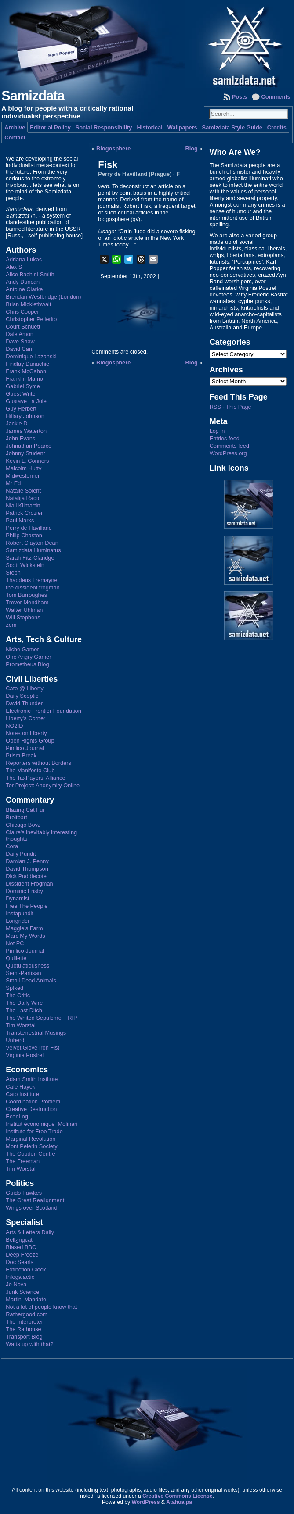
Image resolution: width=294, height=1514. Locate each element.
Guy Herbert (21, 408)
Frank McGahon (26, 371)
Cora (12, 846)
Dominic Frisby (24, 891)
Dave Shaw (20, 341)
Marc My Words (25, 935)
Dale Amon (19, 334)
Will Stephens (23, 617)
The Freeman (23, 1161)
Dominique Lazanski (31, 356)
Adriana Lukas (24, 259)
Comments (275, 96)
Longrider (17, 921)
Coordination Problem (33, 1101)
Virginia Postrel (25, 1055)
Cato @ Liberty (25, 688)
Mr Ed (13, 483)
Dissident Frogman (29, 883)
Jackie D (16, 423)
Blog (191, 148)
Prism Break (21, 755)
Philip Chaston (24, 535)
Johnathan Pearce (28, 446)
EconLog (17, 1116)
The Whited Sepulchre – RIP (41, 1017)
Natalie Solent (23, 490)
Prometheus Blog (27, 664)
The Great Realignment (35, 1200)
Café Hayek (20, 1086)
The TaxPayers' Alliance (35, 778)
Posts (239, 96)
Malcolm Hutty (23, 468)
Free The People (26, 906)
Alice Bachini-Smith (30, 274)
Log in (217, 431)
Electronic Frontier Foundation (43, 710)
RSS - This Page (230, 406)
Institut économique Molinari (41, 1124)
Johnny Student (25, 453)
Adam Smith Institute (32, 1079)
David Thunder (24, 703)
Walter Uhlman (24, 610)
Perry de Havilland (29, 528)
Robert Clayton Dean (32, 542)
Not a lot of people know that (41, 1306)
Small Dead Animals (31, 980)
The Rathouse (23, 1329)
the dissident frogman (32, 587)
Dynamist (17, 898)
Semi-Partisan (23, 973)
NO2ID (14, 725)
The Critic (18, 995)
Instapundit (19, 913)
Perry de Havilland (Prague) (134, 174)
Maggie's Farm (24, 928)
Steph (13, 572)
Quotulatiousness (27, 965)
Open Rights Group (30, 740)
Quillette (16, 958)
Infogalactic (20, 1277)
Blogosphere (113, 148)
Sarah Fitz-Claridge (30, 557)
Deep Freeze (22, 1254)
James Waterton (26, 431)
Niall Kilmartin (23, 505)
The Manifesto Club (30, 770)
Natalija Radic (23, 498)
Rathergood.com (26, 1314)
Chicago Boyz (23, 824)
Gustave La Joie (26, 401)
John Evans (20, 438)
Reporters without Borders (38, 763)
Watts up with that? (29, 1344)
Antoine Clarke (24, 289)
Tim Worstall (21, 1025)
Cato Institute (22, 1094)
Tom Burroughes (26, 595)
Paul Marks (20, 520)
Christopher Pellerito (31, 319)
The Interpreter (24, 1321)
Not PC (15, 943)
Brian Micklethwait (28, 304)
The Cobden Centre (30, 1153)
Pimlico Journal (25, 748)
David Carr (19, 349)
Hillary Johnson (25, 416)
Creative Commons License (177, 1496)
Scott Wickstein (25, 565)
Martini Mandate (26, 1299)
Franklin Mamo (24, 378)
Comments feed (229, 446)
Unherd (15, 1040)
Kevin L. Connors (27, 460)
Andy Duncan (23, 282)
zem (11, 624)
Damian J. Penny (27, 861)
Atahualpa (179, 1502)
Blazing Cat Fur (25, 810)
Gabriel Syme (23, 386)
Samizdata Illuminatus (33, 550)
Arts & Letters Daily (30, 1232)
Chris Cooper (22, 311)
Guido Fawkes (24, 1192)
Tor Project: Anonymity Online (43, 785)
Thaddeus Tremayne (31, 580)
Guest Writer (21, 393)
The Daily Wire (24, 1003)
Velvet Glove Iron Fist (32, 1047)
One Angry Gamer (28, 656)
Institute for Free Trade (34, 1131)
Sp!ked (14, 988)
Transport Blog (24, 1336)
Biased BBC (21, 1247)
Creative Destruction (31, 1109)
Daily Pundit (21, 853)
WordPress (145, 1502)
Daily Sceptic (22, 696)
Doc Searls (19, 1262)
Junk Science (22, 1292)
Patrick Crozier (24, 513)
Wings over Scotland (31, 1207)
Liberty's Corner (25, 718)
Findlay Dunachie (27, 364)
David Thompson (27, 868)
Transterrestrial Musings (36, 1032)
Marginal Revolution (30, 1139)
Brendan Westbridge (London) (43, 296)
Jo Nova (16, 1284)
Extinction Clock (26, 1269)
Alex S (14, 267)
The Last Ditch (24, 1010)
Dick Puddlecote (26, 876)
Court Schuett (23, 326)
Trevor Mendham (27, 602)
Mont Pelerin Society (31, 1146)
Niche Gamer (22, 649)
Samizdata (32, 96)
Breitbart (16, 817)
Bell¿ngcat (19, 1239)
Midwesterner (23, 475)
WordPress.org (228, 453)
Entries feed (225, 438)
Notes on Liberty (26, 733)
